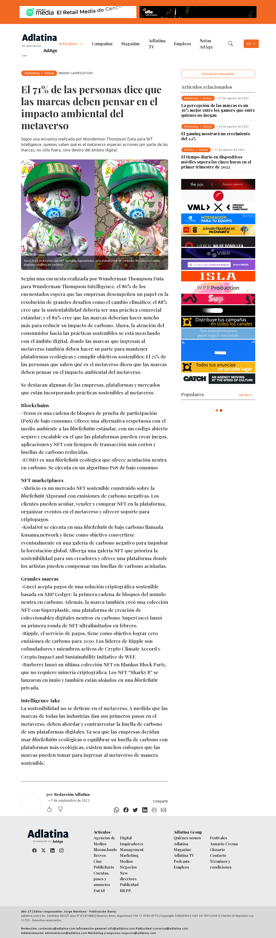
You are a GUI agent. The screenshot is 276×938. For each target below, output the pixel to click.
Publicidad (129, 884)
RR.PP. (126, 890)
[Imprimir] (154, 810)
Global (49, 73)
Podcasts (181, 861)
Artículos (67, 43)
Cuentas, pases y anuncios (102, 878)
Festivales (218, 837)
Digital (126, 837)
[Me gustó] (52, 809)
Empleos (182, 43)
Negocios (128, 867)
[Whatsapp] (116, 810)
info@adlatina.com (121, 928)
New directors (128, 875)
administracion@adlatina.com (66, 933)
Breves (100, 855)
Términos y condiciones (220, 864)
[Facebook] (126, 810)
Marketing (32, 73)
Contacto (218, 855)
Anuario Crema (224, 843)
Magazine (130, 43)
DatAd (99, 890)
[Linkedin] (145, 810)
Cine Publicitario (104, 864)
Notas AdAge (206, 43)
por (68, 794)
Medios (126, 861)
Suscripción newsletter (218, 73)
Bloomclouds (105, 849)
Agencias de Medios (104, 840)
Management (132, 849)
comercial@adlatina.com (170, 928)
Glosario (217, 849)
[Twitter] (135, 810)
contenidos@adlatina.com (56, 928)
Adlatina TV (157, 43)
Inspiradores (131, 843)
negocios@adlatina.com (139, 933)
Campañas (102, 43)
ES (249, 43)
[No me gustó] (63, 809)
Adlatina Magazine (182, 846)
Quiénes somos (187, 837)
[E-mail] (163, 810)
